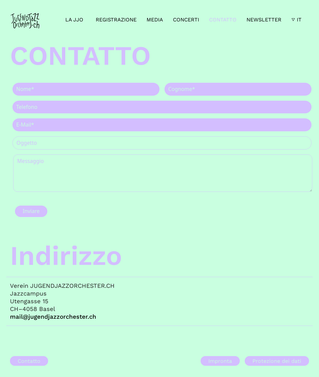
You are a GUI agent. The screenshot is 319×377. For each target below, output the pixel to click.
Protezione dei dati (276, 361)
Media (155, 20)
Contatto (223, 20)
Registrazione (116, 20)
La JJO (74, 20)
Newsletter (263, 20)
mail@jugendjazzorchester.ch (53, 316)
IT (299, 20)
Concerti (186, 20)
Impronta (220, 361)
